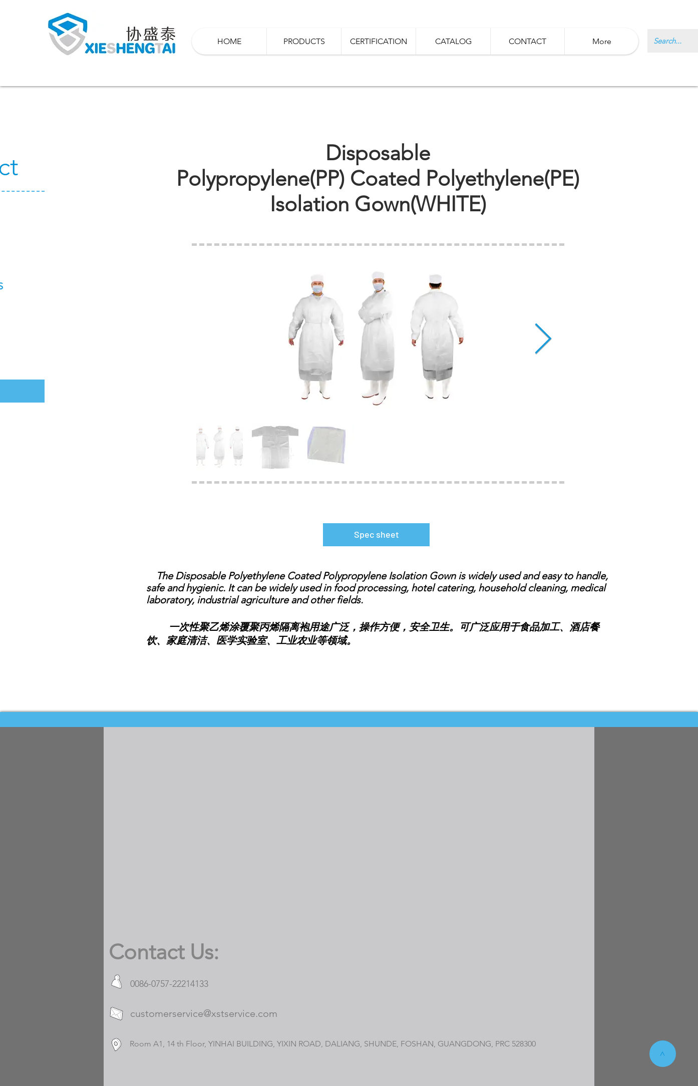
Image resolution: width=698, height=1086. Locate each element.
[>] (662, 1053)
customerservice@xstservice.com (203, 1013)
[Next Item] (543, 339)
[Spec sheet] (376, 534)
